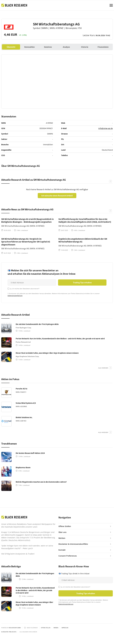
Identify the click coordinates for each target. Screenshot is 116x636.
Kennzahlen (29, 47)
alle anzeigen (103, 368)
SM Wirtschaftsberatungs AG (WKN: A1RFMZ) (22, 226)
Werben (56, 628)
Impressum (65, 628)
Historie (84, 47)
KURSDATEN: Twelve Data (8, 632)
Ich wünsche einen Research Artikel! (57, 195)
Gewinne (48, 47)
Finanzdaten (103, 47)
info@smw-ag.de (105, 128)
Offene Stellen (45, 628)
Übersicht (11, 47)
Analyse (66, 47)
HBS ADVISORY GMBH (15, 628)
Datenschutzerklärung (15, 295)
